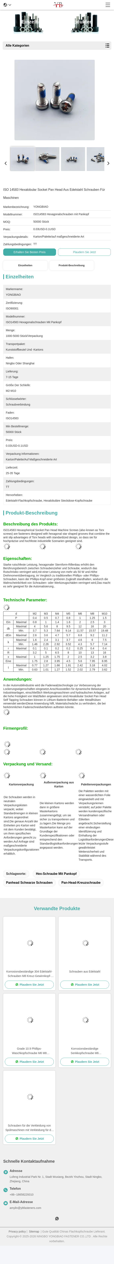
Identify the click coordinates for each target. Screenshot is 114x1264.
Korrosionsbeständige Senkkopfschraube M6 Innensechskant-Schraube (84, 1051)
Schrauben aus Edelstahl (84, 971)
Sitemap (34, 1231)
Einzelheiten (25, 265)
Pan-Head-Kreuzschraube (81, 882)
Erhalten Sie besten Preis (30, 252)
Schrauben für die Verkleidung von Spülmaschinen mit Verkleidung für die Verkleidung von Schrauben (29, 1128)
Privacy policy (17, 1231)
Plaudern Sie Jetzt (84, 252)
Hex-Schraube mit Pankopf (56, 873)
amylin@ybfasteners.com (25, 1207)
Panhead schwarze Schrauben (29, 882)
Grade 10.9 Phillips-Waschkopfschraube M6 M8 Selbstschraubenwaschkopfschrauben (29, 1051)
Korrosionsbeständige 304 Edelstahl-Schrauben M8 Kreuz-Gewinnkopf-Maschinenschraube (29, 974)
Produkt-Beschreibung (71, 265)
